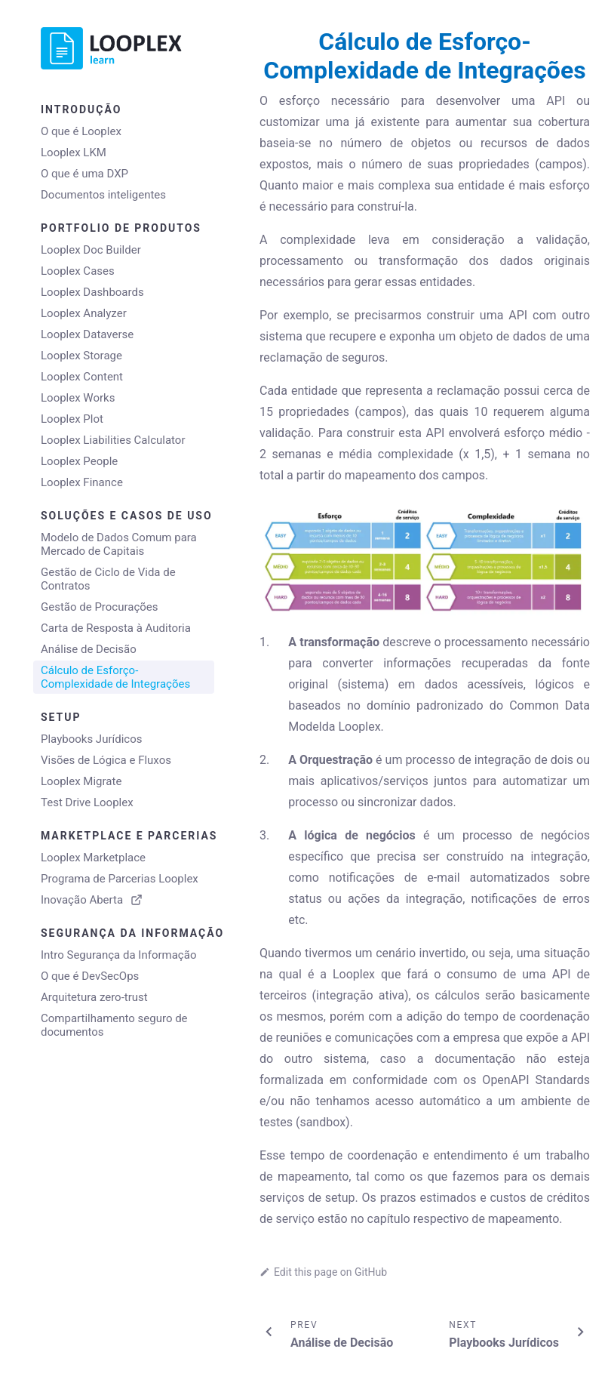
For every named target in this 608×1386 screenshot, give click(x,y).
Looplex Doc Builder (91, 250)
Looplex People (79, 461)
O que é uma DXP (84, 173)
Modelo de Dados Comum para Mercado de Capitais (119, 544)
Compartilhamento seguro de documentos (114, 1025)
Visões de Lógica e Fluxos (106, 760)
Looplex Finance (82, 482)
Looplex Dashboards (92, 292)
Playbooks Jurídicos (91, 739)
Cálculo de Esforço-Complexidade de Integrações (115, 677)
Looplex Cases (78, 271)
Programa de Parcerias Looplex (119, 879)
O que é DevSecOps (90, 976)
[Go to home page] (123, 48)
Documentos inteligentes (103, 195)
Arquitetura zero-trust (94, 997)
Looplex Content (82, 376)
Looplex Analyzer (84, 313)
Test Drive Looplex (87, 802)
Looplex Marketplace (93, 857)
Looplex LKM (73, 152)
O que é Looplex (81, 131)
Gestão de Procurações (99, 607)
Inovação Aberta (92, 900)
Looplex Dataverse (87, 334)
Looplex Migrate (81, 781)
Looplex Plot (72, 419)
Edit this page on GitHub (323, 1272)
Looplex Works (78, 398)
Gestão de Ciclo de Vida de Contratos (108, 579)
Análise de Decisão (89, 649)
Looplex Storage (81, 355)
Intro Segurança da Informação (118, 955)
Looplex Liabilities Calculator (113, 440)
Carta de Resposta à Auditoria (116, 628)
